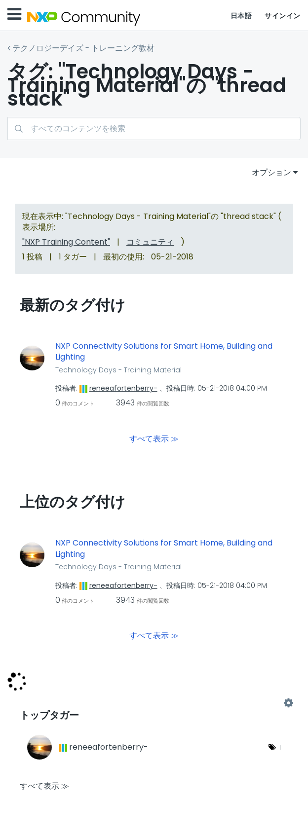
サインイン (283, 16)
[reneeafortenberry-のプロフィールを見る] (123, 388)
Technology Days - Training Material (118, 370)
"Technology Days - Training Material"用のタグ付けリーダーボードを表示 (154, 703)
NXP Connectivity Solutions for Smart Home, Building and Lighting (163, 352)
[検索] (154, 128)
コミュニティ (150, 242)
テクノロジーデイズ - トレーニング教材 (83, 48)
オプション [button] (271, 172)
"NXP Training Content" (66, 242)
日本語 (241, 16)
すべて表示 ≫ (154, 438)
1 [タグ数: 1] (280, 747)
